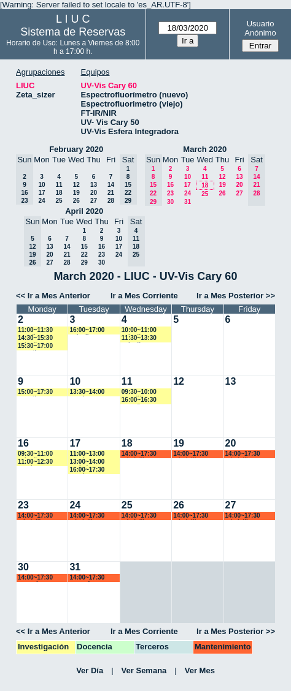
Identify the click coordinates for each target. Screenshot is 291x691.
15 (84, 246)
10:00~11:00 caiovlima (139, 330)
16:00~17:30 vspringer (86, 470)
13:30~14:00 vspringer (86, 392)
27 (93, 200)
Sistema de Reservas (72, 32)
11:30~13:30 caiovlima (139, 338)
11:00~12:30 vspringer (35, 462)
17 (41, 192)
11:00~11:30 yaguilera (35, 330)
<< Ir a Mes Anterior (53, 295)
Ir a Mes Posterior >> (235, 295)
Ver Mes (200, 670)
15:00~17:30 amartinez (35, 392)
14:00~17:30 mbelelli (139, 454)
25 (58, 200)
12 (76, 184)
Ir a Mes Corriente (144, 295)
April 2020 (84, 211)
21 (110, 192)
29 (84, 262)
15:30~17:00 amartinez (35, 346)
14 (110, 184)
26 (76, 200)
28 (110, 200)
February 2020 (76, 149)
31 (187, 201)
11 (58, 184)
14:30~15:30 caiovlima (35, 338)
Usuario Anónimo (260, 28)
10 (41, 184)
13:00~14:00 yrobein (86, 462)
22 (84, 254)
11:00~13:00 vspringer (86, 454)
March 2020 (205, 149)
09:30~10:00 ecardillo (139, 392)
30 (170, 201)
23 (170, 193)
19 (76, 192)
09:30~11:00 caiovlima (35, 454)
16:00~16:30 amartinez (139, 400)
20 (93, 192)
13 (93, 184)
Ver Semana (144, 670)
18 (58, 192)
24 (41, 200)
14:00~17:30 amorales (35, 578)
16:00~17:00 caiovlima (86, 330)
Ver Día (89, 670)
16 (170, 184)
